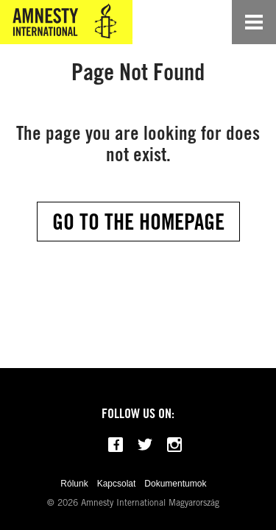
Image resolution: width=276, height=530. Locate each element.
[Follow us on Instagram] (174, 444)
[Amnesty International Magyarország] (66, 22)
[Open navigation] (254, 22)
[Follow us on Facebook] (115, 444)
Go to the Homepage (138, 221)
